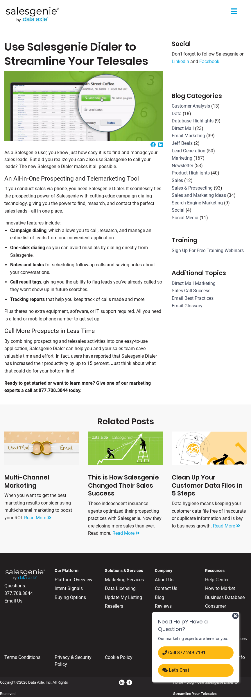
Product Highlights (191, 173)
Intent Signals (69, 588)
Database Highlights (193, 121)
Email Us (13, 601)
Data (177, 113)
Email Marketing (188, 135)
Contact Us (166, 588)
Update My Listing (123, 597)
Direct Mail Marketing (194, 283)
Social (178, 210)
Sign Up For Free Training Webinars (208, 250)
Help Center (217, 579)
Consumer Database (215, 609)
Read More (37, 517)
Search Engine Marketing (197, 203)
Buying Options (70, 597)
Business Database (225, 597)
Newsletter (182, 165)
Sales (177, 180)
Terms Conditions (22, 657)
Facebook (209, 61)
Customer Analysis (191, 106)
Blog (159, 597)
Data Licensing (120, 588)
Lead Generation (188, 151)
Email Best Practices (193, 298)
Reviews (163, 606)
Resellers (114, 606)
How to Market (220, 588)
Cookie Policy (118, 657)
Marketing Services (124, 579)
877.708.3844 (18, 593)
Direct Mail (183, 128)
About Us (164, 579)
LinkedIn (180, 61)
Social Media (185, 217)
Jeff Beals (182, 143)
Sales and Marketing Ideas (199, 195)
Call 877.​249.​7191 (184, 652)
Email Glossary (187, 306)
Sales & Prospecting (192, 188)
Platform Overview (73, 579)
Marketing (182, 158)
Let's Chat (175, 670)
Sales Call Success (191, 290)
